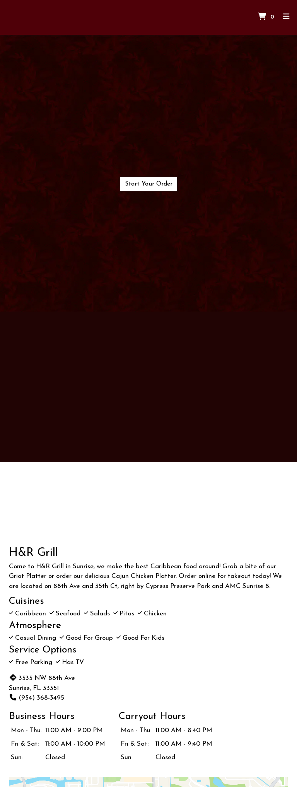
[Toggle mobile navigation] (286, 17)
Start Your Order (148, 184)
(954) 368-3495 (36, 698)
